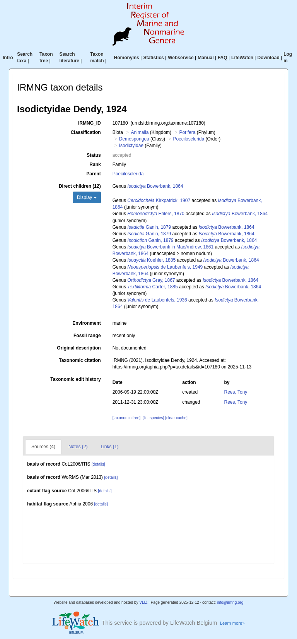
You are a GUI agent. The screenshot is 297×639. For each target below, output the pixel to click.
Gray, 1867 (151, 280)
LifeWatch (242, 57)
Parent (93, 173)
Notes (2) (77, 446)
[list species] (153, 418)
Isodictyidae (131, 145)
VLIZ (143, 602)
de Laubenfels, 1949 (165, 267)
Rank (95, 164)
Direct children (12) (80, 186)
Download (268, 57)
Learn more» (232, 623)
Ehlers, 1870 (155, 213)
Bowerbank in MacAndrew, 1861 (170, 247)
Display (87, 197)
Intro (8, 57)
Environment (86, 323)
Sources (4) (43, 446)
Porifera (187, 132)
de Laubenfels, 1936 (157, 300)
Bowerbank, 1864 (155, 186)
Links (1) (109, 446)
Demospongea (134, 139)
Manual (205, 57)
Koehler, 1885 (151, 260)
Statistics (153, 57)
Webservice (181, 57)
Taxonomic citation (80, 360)
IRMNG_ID (89, 123)
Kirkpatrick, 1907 (158, 200)
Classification (86, 132)
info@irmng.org (230, 602)
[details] (98, 464)
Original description (79, 348)
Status (94, 155)
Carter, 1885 (152, 287)
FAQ (222, 57)
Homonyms (126, 57)
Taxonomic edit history (75, 379)
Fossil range (87, 335)
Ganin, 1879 (149, 227)
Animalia (139, 132)
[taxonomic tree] (126, 418)
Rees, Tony (236, 392)
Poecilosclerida (188, 139)
